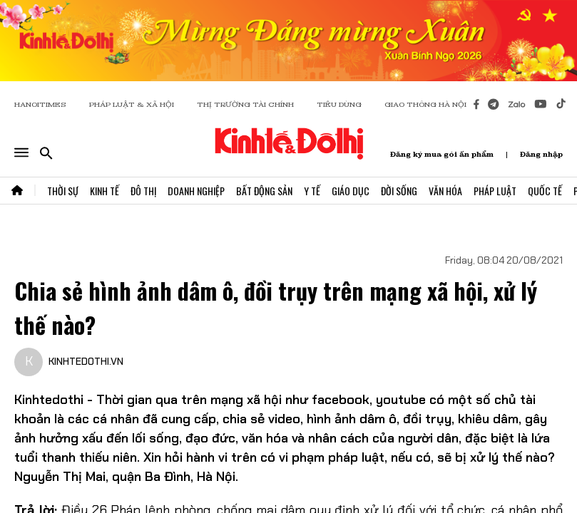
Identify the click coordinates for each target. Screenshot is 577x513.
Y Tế (312, 190)
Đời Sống (399, 190)
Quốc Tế (545, 190)
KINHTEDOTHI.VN (85, 361)
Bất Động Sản (264, 190)
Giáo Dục (350, 190)
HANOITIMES (40, 104)
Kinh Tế (104, 190)
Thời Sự (62, 190)
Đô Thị (143, 190)
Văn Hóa (445, 190)
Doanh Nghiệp (196, 190)
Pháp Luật (495, 190)
